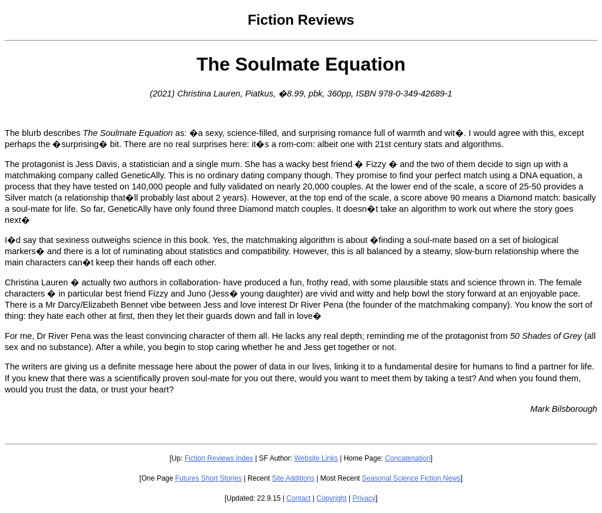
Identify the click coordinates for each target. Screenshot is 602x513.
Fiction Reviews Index (219, 458)
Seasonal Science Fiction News (411, 478)
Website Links (315, 458)
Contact (298, 498)
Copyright (331, 498)
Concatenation (407, 458)
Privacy (363, 498)
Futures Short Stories (208, 478)
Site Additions (293, 478)
